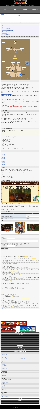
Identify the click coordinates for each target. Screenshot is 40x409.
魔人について (3, 369)
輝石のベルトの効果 (4, 368)
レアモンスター (4, 33)
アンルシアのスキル (4, 365)
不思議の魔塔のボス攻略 (5, 382)
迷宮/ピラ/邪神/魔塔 (25, 9)
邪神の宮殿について (4, 385)
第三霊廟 (3, 155)
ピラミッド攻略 (4, 31)
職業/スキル (15, 9)
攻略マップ (5, 9)
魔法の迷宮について (4, 354)
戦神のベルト (3, 386)
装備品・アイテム (20, 345)
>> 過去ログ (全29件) (4, 308)
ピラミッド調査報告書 (6, 34)
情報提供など (20, 400)
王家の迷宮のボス (4, 371)
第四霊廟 (3, 157)
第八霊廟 (3, 162)
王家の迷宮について (4, 364)
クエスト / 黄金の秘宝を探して (7, 30)
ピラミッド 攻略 (4, 376)
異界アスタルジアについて (5, 396)
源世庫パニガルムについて (5, 393)
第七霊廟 (3, 161)
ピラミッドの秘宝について (6, 28)
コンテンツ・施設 (20, 334)
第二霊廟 (3, 154)
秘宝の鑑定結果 (4, 375)
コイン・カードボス (4, 358)
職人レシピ (20, 347)
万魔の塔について (4, 389)
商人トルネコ (23, 358)
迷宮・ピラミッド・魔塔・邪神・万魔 (20, 351)
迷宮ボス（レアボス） (5, 357)
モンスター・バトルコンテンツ (20, 349)
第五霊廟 (3, 158)
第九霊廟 (3, 164)
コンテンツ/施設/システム (35, 9)
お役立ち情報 (20, 398)
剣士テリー (3, 361)
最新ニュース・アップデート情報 (20, 332)
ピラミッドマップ (5, 27)
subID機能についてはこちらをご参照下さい (25, 243)
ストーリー (20, 336)
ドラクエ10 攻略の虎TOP (4, 14)
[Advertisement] (14, 18)
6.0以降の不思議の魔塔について (6, 379)
